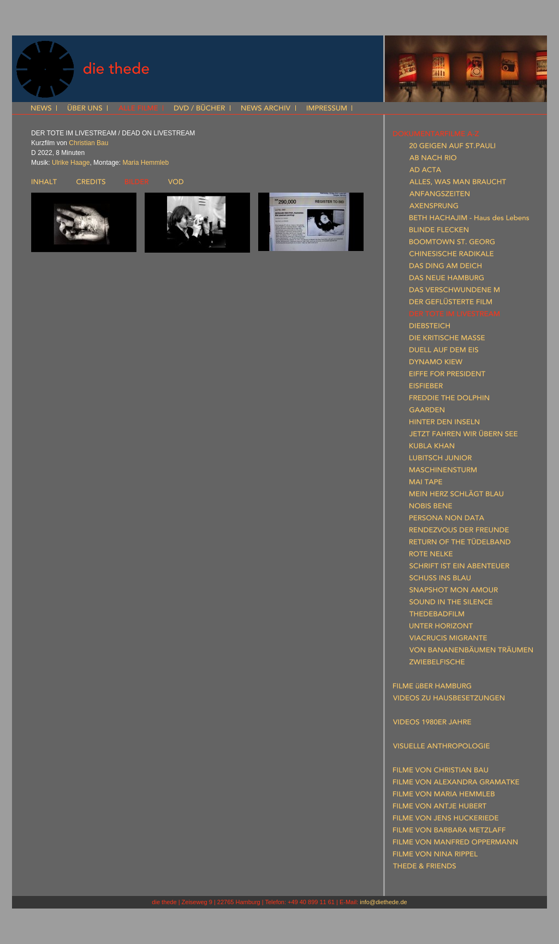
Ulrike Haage (71, 162)
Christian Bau (88, 143)
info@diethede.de (383, 902)
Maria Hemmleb (145, 162)
